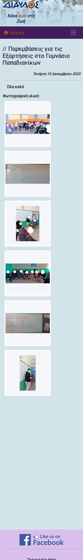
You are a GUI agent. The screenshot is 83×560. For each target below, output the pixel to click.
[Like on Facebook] (41, 539)
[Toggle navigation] (73, 32)
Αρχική (14, 32)
